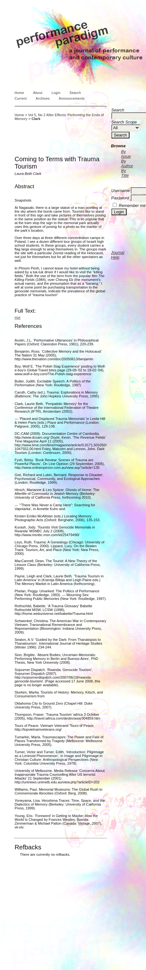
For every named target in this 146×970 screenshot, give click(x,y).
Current (21, 98)
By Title (125, 173)
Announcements (72, 98)
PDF (18, 317)
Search (75, 93)
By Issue (126, 154)
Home (19, 93)
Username (120, 190)
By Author (127, 163)
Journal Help (117, 255)
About (38, 93)
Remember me (132, 205)
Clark (35, 119)
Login (55, 93)
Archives (43, 98)
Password (120, 198)
